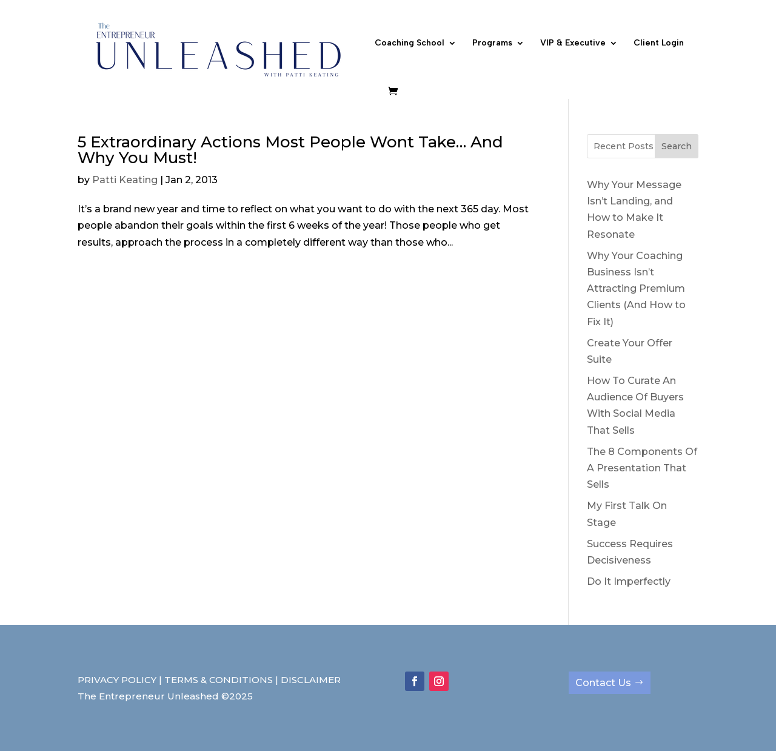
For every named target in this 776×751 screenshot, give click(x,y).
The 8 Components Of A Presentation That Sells (642, 468)
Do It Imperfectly (629, 581)
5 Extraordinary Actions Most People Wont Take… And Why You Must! (290, 149)
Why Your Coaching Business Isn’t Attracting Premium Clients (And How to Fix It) (636, 289)
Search (676, 146)
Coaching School (409, 43)
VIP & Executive (573, 43)
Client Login (659, 43)
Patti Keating (125, 180)
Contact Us (603, 683)
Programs (492, 43)
